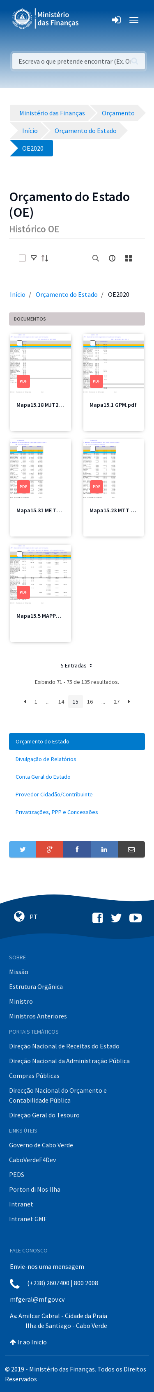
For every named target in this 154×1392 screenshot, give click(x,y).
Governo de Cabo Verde (41, 1145)
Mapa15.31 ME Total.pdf (47, 510)
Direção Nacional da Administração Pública (69, 1061)
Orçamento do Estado (67, 294)
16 (90, 701)
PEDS (16, 1174)
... (48, 701)
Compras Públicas (34, 1075)
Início (17, 294)
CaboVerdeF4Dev (32, 1160)
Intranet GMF (28, 1219)
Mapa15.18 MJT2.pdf (42, 404)
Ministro (21, 1001)
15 (75, 701)
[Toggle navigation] (92, 20)
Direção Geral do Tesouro (44, 1115)
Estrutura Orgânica (36, 986)
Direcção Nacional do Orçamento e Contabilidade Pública (58, 1095)
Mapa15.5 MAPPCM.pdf (45, 615)
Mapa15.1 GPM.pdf (113, 404)
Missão (18, 972)
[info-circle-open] (112, 258)
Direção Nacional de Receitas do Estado (64, 1046)
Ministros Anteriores (38, 1016)
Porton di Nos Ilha (34, 1189)
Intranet (21, 1204)
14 (61, 701)
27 (117, 701)
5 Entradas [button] (77, 665)
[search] (95, 258)
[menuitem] (77, 741)
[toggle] (33, 258)
